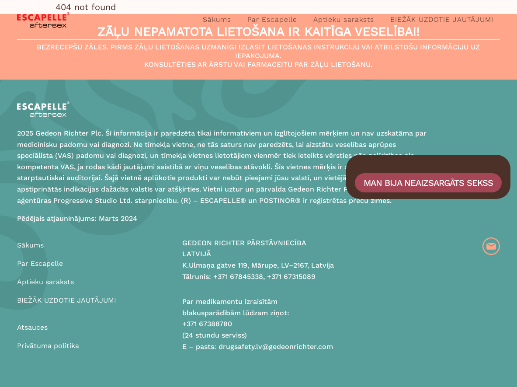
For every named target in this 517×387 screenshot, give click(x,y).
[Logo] (43, 20)
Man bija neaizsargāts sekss (428, 183)
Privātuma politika (48, 346)
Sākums (217, 19)
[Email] (491, 246)
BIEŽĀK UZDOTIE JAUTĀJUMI (441, 19)
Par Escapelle (272, 19)
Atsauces (32, 327)
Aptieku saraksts (343, 19)
